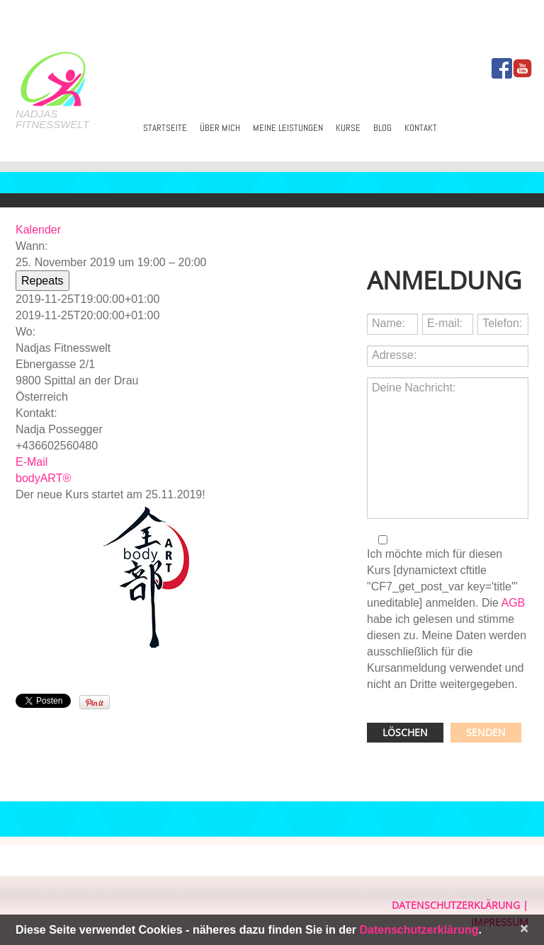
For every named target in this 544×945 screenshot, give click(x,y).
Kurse (348, 128)
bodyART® (43, 478)
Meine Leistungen (288, 128)
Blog (382, 128)
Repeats (42, 281)
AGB (513, 603)
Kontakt (420, 128)
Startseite (165, 128)
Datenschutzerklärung (456, 905)
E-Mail (31, 462)
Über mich (220, 128)
